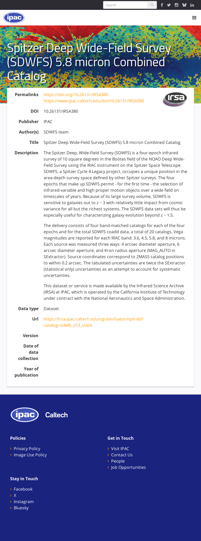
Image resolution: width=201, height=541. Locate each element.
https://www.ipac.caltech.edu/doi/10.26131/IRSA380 (94, 101)
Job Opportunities (128, 467)
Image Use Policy (30, 455)
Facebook (23, 489)
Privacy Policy (27, 448)
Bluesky (21, 508)
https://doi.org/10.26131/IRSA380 (76, 94)
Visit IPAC (120, 448)
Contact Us (122, 455)
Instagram (24, 501)
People (118, 461)
